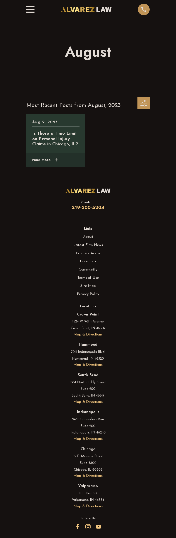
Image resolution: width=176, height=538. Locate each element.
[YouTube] (98, 526)
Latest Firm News (88, 245)
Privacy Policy (88, 294)
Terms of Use (88, 278)
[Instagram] (88, 526)
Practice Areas (88, 253)
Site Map (88, 286)
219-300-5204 (88, 207)
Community (88, 269)
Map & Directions (88, 334)
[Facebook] (77, 526)
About (88, 237)
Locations (88, 261)
